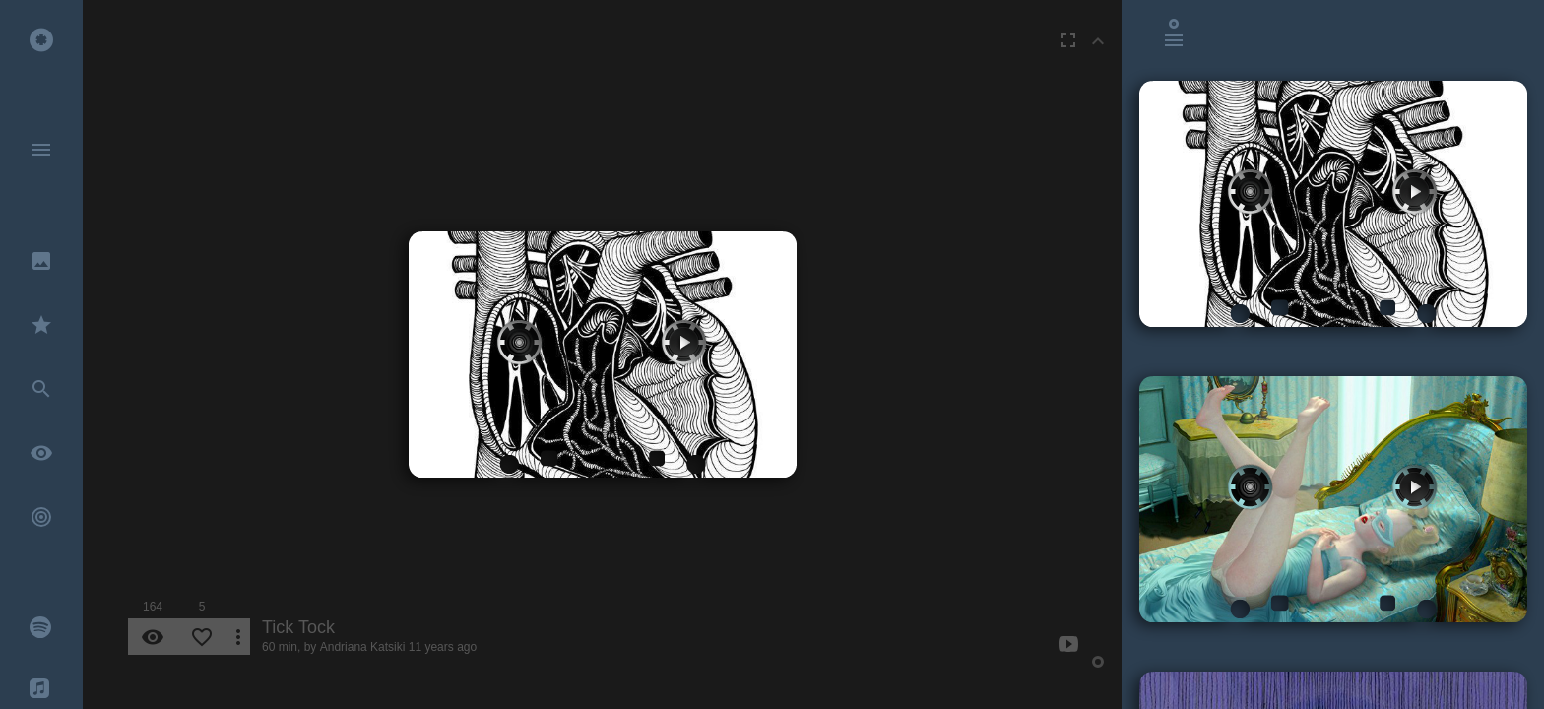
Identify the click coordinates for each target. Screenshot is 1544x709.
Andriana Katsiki (363, 647)
